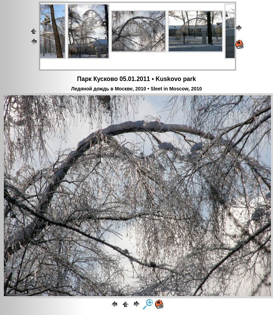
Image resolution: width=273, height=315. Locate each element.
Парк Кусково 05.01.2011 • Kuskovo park (136, 78)
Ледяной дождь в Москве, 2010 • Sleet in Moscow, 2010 (136, 88)
